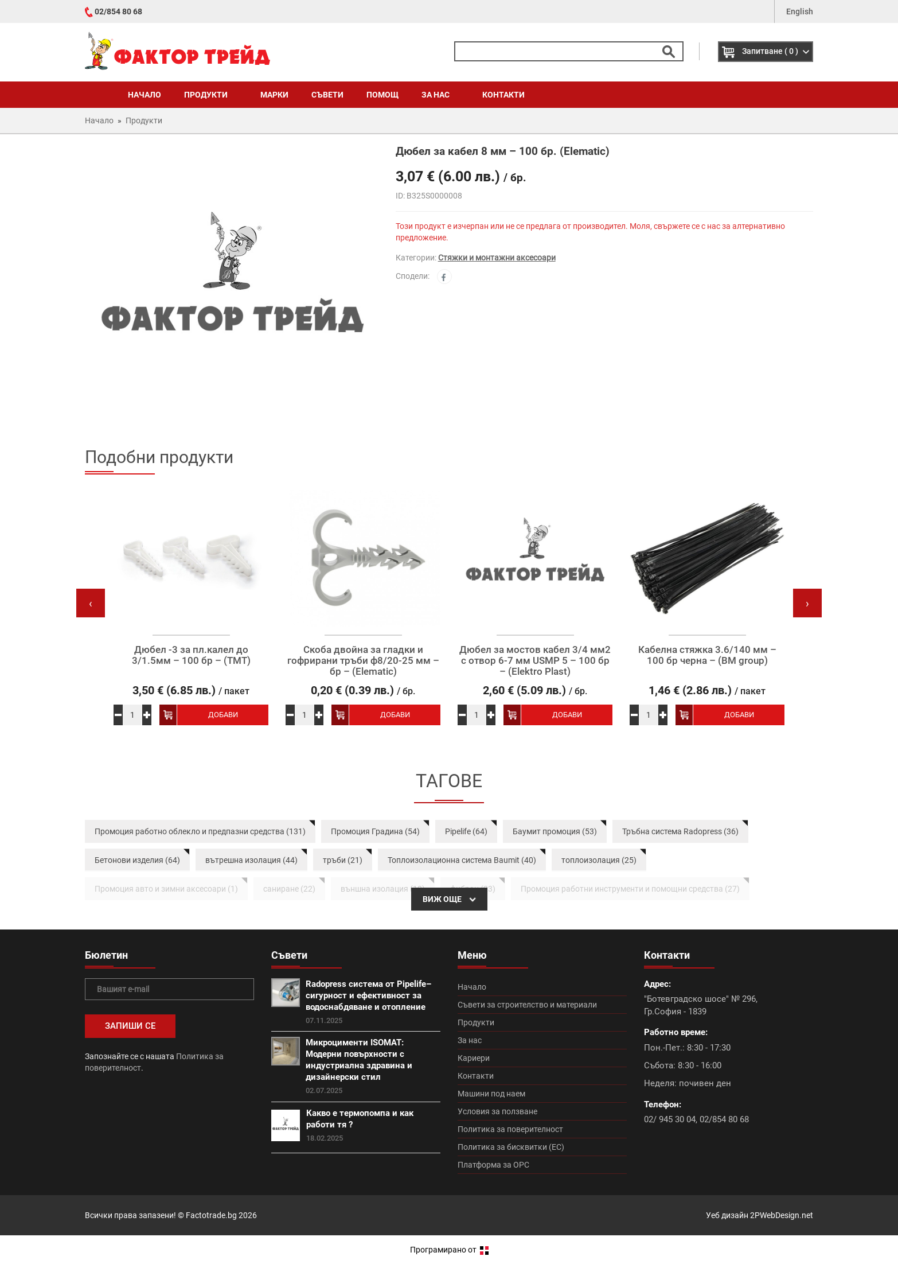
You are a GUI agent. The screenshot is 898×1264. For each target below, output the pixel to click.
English (799, 11)
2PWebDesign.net (781, 1215)
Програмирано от (449, 1249)
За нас (440, 94)
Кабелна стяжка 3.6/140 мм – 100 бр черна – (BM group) (707, 655)
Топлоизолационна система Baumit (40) (462, 860)
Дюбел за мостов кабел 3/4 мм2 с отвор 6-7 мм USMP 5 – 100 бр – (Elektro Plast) (535, 660)
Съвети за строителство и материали (527, 1004)
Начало (144, 94)
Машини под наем (491, 1093)
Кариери (474, 1058)
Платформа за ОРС (493, 1164)
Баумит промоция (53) (555, 831)
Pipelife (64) (466, 831)
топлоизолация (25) (599, 860)
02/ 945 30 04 (670, 1119)
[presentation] (90, 603)
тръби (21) (342, 860)
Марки (274, 94)
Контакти (503, 94)
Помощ (382, 94)
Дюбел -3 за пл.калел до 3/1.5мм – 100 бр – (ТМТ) (191, 655)
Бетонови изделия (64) (137, 860)
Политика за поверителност (510, 1129)
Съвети (327, 94)
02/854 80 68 (118, 11)
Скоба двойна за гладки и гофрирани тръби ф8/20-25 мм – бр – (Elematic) (363, 660)
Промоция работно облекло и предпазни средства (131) (200, 831)
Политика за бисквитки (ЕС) (511, 1147)
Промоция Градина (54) (375, 831)
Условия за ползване (497, 1111)
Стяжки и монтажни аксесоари (497, 257)
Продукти (210, 94)
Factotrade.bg (211, 1215)
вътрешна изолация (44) (251, 860)
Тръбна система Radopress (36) (680, 831)
